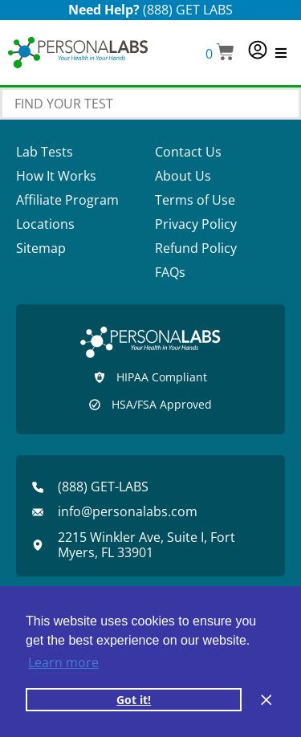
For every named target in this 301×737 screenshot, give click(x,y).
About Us (183, 176)
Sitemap (41, 248)
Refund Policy (196, 248)
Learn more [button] (63, 662)
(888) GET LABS (188, 9)
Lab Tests (44, 152)
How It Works (56, 176)
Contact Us (188, 152)
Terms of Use (195, 200)
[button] (219, 53)
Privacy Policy (196, 224)
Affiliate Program (67, 200)
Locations (45, 224)
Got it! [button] (133, 699)
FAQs (170, 272)
